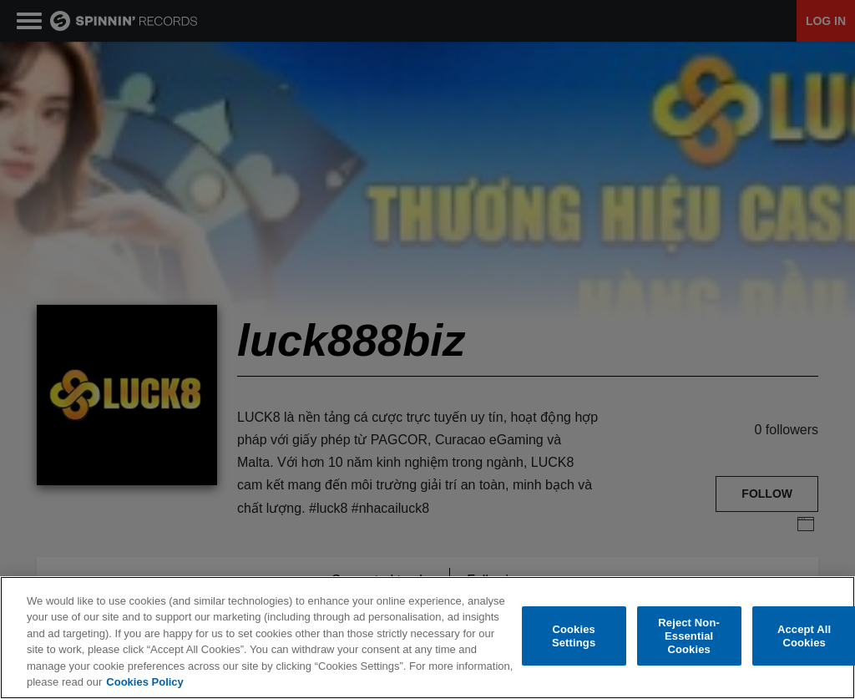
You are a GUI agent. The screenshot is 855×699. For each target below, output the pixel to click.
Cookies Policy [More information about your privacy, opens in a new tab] (144, 682)
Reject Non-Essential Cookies (689, 636)
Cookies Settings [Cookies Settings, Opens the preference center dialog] (573, 636)
